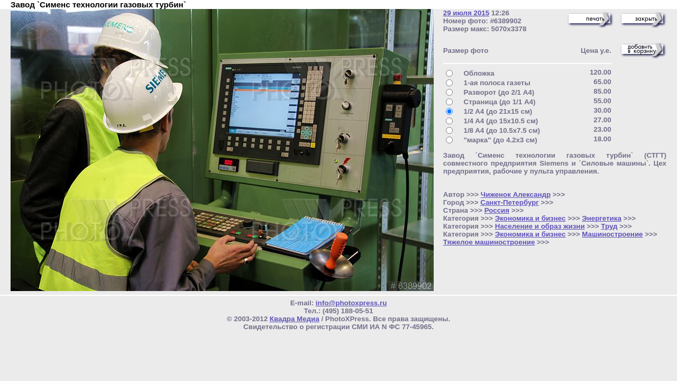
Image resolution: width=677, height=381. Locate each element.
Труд (609, 226)
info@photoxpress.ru (351, 303)
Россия (496, 210)
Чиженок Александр (516, 194)
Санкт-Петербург (509, 202)
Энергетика (601, 218)
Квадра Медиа (294, 319)
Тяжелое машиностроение (489, 242)
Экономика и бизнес (530, 218)
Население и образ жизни (540, 226)
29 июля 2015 (466, 13)
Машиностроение (612, 234)
